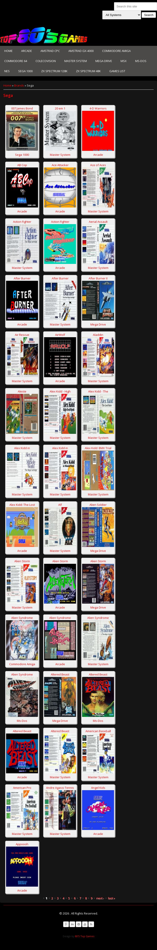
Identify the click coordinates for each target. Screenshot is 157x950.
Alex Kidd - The (98, 391)
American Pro (22, 788)
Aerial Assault (98, 222)
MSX (124, 61)
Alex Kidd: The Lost (22, 505)
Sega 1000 (25, 71)
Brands (19, 85)
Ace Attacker (60, 165)
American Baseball (98, 731)
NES (7, 71)
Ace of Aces (98, 165)
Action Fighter (22, 222)
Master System (75, 61)
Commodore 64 (15, 61)
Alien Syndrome (22, 618)
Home (8, 51)
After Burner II (98, 278)
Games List (117, 71)
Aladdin (98, 335)
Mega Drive (103, 61)
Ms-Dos (140, 61)
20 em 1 (60, 108)
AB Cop (22, 165)
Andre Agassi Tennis (60, 788)
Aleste (22, 391)
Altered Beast (60, 674)
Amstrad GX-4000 (81, 51)
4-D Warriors (98, 108)
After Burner (22, 278)
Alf (60, 505)
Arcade (26, 51)
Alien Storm (22, 561)
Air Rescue (22, 335)
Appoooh (22, 844)
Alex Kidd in (22, 448)
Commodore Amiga (116, 51)
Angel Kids (98, 788)
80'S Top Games (84, 936)
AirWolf (60, 335)
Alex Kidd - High (60, 391)
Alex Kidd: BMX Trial (98, 448)
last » (111, 898)
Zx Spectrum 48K (88, 71)
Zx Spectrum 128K (54, 71)
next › (100, 898)
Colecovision (46, 61)
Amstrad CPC (50, 51)
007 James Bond (22, 108)
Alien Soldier (98, 505)
